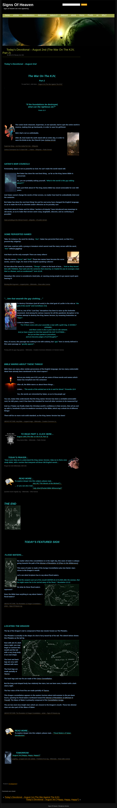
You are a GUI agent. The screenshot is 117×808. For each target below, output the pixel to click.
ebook (73, 15)
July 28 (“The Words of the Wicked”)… (47, 483)
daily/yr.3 (53, 15)
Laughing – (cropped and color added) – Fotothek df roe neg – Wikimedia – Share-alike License (41, 759)
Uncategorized (13, 783)
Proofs (90, 15)
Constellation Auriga (55, 700)
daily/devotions (28, 15)
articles (16, 15)
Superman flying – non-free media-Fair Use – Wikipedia (21, 146)
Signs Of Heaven (18, 5)
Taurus (6, 674)
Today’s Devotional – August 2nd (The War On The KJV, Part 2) (38, 51)
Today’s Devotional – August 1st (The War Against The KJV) (32, 797)
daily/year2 (42, 15)
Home (7, 15)
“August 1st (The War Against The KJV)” (50, 84)
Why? (104, 15)
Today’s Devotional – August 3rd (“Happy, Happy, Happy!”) (52, 799)
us (97, 15)
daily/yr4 (64, 15)
